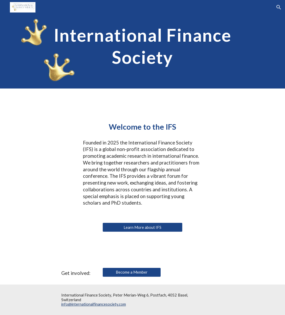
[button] (278, 7)
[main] (143, 44)
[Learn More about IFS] (142, 227)
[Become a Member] (132, 272)
